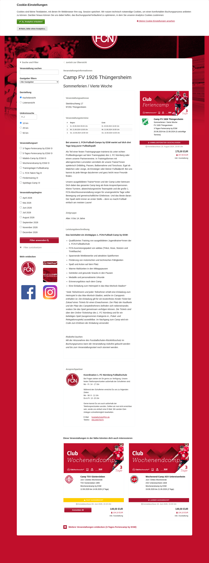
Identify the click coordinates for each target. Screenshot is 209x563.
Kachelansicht (28, 97)
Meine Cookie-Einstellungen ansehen (156, 21)
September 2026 (29, 222)
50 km (24, 133)
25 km (24, 128)
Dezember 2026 (29, 232)
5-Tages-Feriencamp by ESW (36, 153)
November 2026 (29, 227)
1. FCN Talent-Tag (31, 173)
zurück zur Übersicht (76, 62)
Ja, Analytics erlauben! (31, 22)
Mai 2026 (25, 202)
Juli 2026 (25, 212)
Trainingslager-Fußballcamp (34, 168)
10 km (24, 123)
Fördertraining (29, 178)
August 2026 (27, 217)
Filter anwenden (39, 240)
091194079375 (98, 420)
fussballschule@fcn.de (101, 417)
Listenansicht (27, 102)
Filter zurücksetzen (33, 247)
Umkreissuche (28, 113)
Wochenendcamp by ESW (34, 163)
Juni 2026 (26, 207)
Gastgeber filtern (39, 80)
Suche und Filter (30, 62)
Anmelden (78, 510)
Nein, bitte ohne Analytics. (32, 29)
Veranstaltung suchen (39, 69)
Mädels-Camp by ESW (33, 158)
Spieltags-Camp (30, 183)
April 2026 (26, 198)
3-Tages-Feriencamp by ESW (36, 148)
